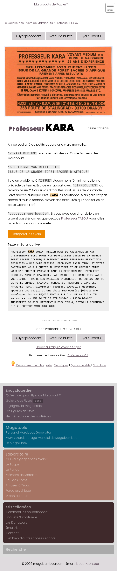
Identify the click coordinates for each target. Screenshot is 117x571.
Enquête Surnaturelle (21, 517)
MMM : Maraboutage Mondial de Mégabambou (42, 437)
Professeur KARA (78, 355)
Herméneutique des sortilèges (28, 416)
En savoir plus (71, 329)
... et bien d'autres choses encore (31, 538)
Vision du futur (17, 496)
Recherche (16, 549)
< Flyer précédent (28, 36)
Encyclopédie (18, 390)
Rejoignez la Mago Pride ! (24, 406)
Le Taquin (13, 464)
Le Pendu (12, 469)
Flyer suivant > (91, 36)
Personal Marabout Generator (28, 432)
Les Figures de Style (20, 411)
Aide (49, 365)
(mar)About (15, 528)
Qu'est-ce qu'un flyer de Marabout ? (33, 395)
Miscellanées (18, 507)
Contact (12, 533)
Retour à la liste (61, 36)
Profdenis (52, 329)
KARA (59, 127)
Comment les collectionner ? (27, 512)
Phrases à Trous (18, 485)
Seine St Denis (98, 128)
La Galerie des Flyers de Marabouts (28, 23)
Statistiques (61, 365)
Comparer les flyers (26, 234)
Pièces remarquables (27, 365)
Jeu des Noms (16, 480)
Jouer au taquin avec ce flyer (58, 347)
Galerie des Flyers (24, 400)
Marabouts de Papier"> (51, 4)
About (79, 563)
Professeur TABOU (74, 218)
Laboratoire (17, 454)
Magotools (16, 427)
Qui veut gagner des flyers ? (27, 459)
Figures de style (81, 365)
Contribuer (99, 365)
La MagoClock (16, 443)
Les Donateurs (16, 522)
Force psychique (18, 490)
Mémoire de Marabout (23, 475)
